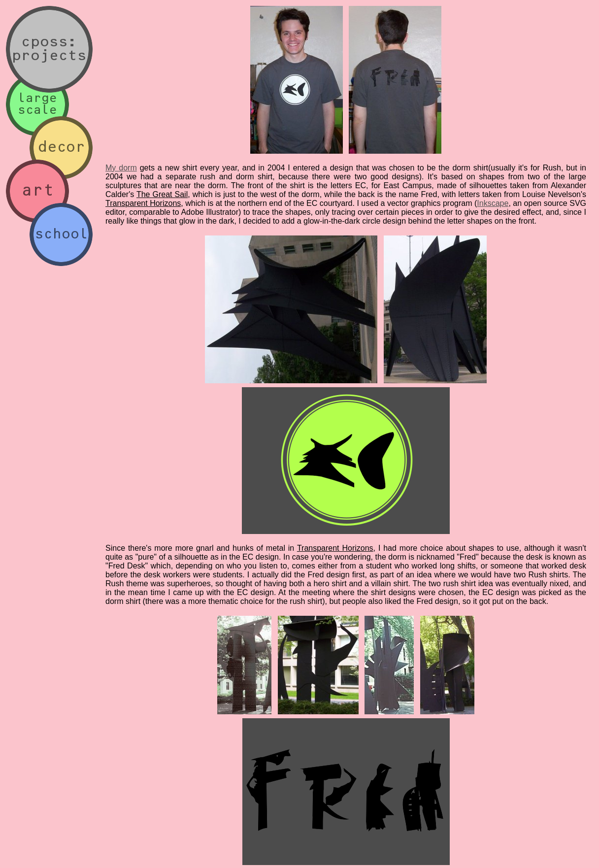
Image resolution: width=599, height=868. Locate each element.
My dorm (121, 168)
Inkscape (492, 203)
